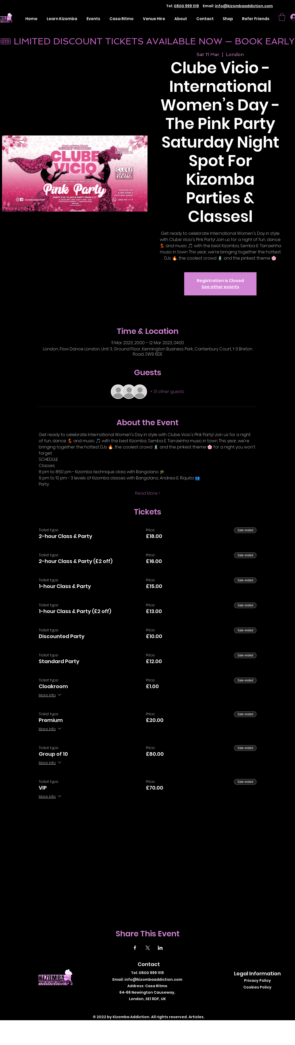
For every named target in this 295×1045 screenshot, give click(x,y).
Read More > (147, 493)
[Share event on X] (147, 948)
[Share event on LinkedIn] (160, 948)
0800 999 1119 (186, 6)
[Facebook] (137, 1007)
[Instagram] (152, 1007)
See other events (220, 287)
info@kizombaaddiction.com (244, 6)
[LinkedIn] (160, 1007)
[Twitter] (145, 1007)
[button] (282, 17)
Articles (196, 1016)
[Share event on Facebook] (135, 948)
